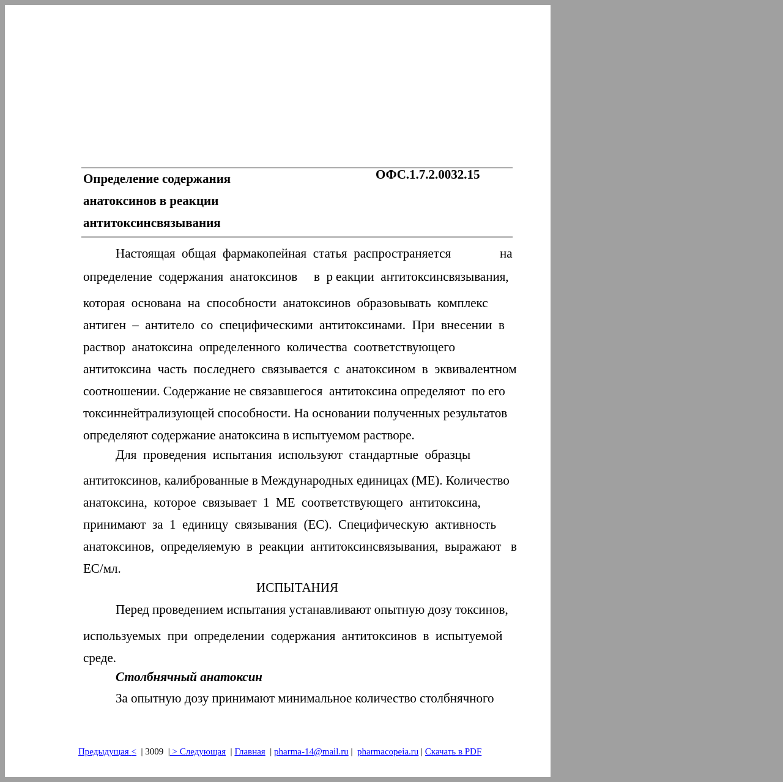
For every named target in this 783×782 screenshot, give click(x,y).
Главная (249, 751)
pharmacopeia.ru (387, 751)
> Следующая (198, 751)
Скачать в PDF (453, 751)
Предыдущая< (107, 751)
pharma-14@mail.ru (311, 751)
